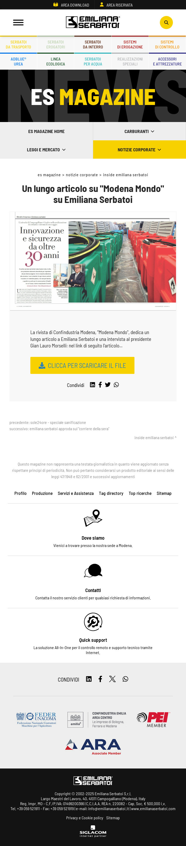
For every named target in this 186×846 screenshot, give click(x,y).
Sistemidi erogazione (130, 44)
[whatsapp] (116, 385)
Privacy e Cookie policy (84, 817)
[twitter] (108, 385)
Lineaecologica (55, 61)
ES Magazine (49, 174)
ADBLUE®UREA (18, 61)
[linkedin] (92, 385)
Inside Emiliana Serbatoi (125, 174)
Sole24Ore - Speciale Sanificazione (58, 422)
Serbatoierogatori (55, 44)
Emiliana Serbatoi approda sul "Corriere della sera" (69, 428)
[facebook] (100, 385)
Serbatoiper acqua (93, 61)
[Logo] (93, 22)
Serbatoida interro (93, 44)
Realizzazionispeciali (130, 61)
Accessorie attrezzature (167, 61)
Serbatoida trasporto (18, 44)
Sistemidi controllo (167, 44)
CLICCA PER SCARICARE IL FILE (87, 365)
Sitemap (113, 817)
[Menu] (18, 22)
